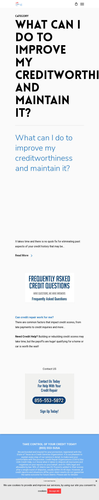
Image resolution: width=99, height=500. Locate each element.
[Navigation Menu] (82, 4)
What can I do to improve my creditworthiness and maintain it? (44, 153)
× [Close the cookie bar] (96, 481)
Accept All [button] (54, 491)
